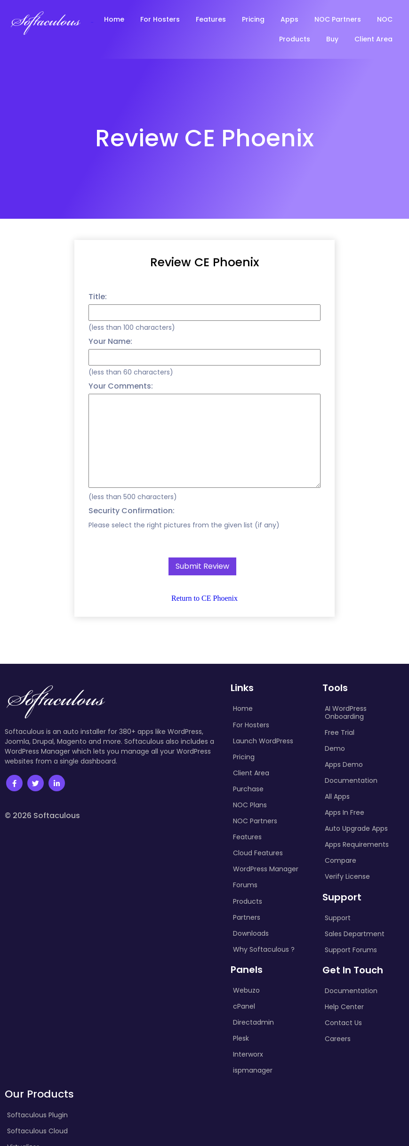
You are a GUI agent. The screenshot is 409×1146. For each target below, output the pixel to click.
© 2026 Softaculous (42, 825)
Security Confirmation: (131, 510)
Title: (97, 296)
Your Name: (110, 341)
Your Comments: (120, 386)
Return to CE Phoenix (204, 598)
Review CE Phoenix (204, 262)
